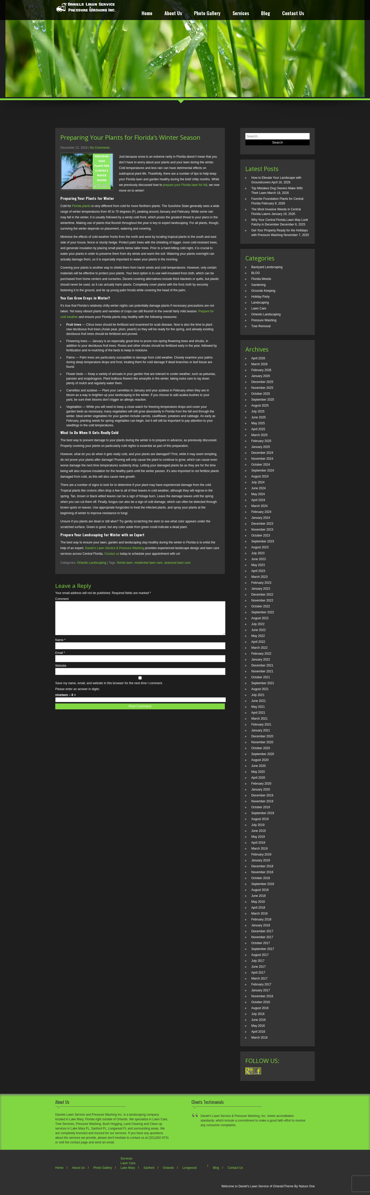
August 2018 (260, 890)
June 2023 (258, 559)
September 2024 (262, 470)
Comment (62, 599)
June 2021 (258, 701)
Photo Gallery (207, 13)
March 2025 (259, 435)
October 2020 (260, 748)
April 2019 (258, 842)
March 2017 (259, 978)
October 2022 (260, 606)
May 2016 (258, 1026)
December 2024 (262, 453)
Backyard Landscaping (266, 267)
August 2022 (260, 618)
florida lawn (125, 562)
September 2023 (262, 541)
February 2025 (261, 441)
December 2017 (262, 931)
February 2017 (261, 984)
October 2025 (260, 394)
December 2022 (262, 594)
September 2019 (262, 813)
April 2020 (258, 777)
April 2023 (258, 571)
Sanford (148, 1168)
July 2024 (257, 482)
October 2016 (260, 1002)
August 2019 (260, 819)
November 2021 (262, 671)
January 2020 (260, 789)
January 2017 (260, 990)
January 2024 (260, 518)
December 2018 (262, 866)
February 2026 (261, 370)
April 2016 (258, 1031)
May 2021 (258, 707)
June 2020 (258, 766)
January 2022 (260, 659)
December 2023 (262, 523)
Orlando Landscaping (91, 562)
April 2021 (258, 712)
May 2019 (258, 837)
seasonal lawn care (177, 562)
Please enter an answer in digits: (77, 695)
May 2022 (258, 636)
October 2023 (260, 535)
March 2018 (259, 913)
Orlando (168, 1168)
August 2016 (260, 1008)
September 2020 (262, 754)
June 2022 (258, 630)
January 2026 (260, 376)
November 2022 (262, 600)
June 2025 (258, 417)
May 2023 (258, 565)
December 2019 (262, 795)
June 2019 (258, 831)
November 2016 (262, 996)
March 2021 (259, 718)
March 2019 (259, 848)
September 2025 (262, 399)
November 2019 (262, 801)
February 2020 (261, 783)
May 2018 (258, 902)
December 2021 (262, 665)
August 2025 (260, 405)
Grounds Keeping (263, 291)
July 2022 (257, 624)
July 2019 (257, 825)
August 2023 (260, 547)
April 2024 (258, 500)
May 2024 (258, 494)
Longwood (189, 1168)
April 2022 (258, 642)
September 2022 (262, 612)
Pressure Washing (263, 320)
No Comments (100, 147)
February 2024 (261, 512)
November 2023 (262, 529)
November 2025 (262, 388)
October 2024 (260, 464)
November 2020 (262, 742)
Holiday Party (260, 296)
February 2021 (261, 724)
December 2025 (262, 382)
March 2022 (259, 648)
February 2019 (261, 854)
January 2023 (260, 588)
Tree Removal (261, 326)
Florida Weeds (261, 279)
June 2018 (258, 896)
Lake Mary (128, 1168)
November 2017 (262, 937)
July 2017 (257, 961)
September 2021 (262, 683)
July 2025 (257, 411)
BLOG (255, 273)
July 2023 (257, 553)
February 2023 (261, 583)
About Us (173, 13)
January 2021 (260, 730)
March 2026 (259, 364)
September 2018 (262, 884)
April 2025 (258, 429)
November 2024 (262, 458)
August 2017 (260, 955)
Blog (265, 13)
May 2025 (258, 423)
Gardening (258, 285)
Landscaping (260, 302)
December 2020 (262, 736)
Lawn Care (258, 308)
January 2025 (260, 447)
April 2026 (258, 358)
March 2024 (259, 506)
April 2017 (258, 972)
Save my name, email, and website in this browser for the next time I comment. (109, 689)
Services (241, 13)
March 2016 (259, 1037)
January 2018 (260, 925)
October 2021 (260, 677)
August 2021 (260, 689)
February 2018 (261, 919)
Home (147, 13)
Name (60, 646)
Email (60, 659)
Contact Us (293, 13)
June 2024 (258, 488)
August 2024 (260, 476)
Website (60, 672)
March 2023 (259, 577)
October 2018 (260, 878)
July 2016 (257, 1014)
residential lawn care (148, 562)
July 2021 (257, 695)
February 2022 (261, 653)
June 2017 (258, 966)
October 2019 (260, 807)
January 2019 (260, 860)
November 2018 (262, 872)
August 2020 (260, 760)
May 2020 (258, 772)
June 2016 (258, 1020)
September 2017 (262, 949)
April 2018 (258, 907)
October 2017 (260, 943)
